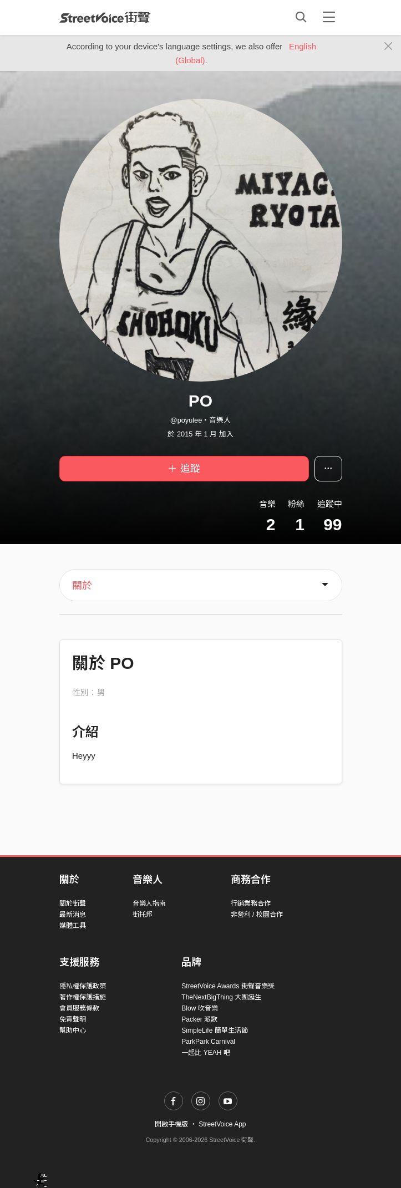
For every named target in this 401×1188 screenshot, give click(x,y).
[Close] (388, 46)
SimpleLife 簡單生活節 (214, 1030)
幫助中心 (72, 1030)
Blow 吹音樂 (199, 1008)
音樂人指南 (149, 903)
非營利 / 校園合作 (257, 914)
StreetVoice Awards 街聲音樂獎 (227, 986)
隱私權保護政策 (82, 986)
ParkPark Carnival (208, 1041)
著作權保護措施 (82, 997)
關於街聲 (72, 903)
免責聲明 (72, 1019)
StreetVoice (105, 17)
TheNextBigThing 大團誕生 (221, 997)
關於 (82, 585)
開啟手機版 (171, 1124)
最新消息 (72, 914)
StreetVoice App (222, 1124)
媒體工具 (72, 926)
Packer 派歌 (199, 1019)
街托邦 (143, 914)
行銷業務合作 (251, 903)
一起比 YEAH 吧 (205, 1053)
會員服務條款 (79, 1008)
